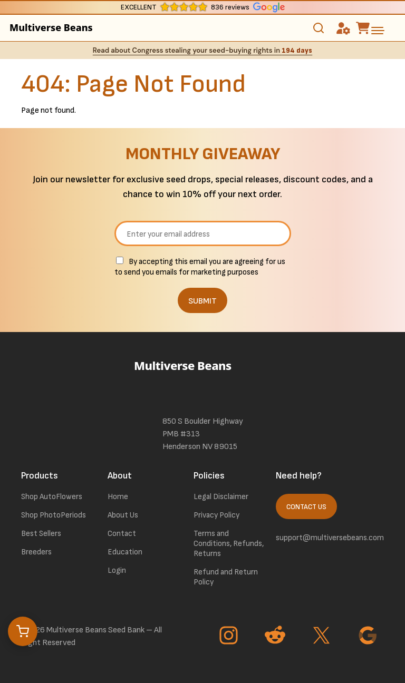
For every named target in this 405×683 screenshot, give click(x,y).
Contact (122, 534)
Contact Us (306, 507)
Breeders (36, 552)
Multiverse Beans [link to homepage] (51, 27)
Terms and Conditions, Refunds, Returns (229, 544)
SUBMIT (202, 301)
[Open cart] (22, 631)
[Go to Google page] (369, 636)
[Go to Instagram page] (230, 636)
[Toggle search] (318, 27)
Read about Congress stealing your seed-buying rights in (202, 50)
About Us (123, 515)
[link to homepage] (202, 380)
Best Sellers (41, 534)
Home (118, 497)
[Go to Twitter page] (322, 636)
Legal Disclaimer (221, 497)
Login (117, 570)
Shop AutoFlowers (51, 497)
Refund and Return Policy (226, 577)
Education (125, 552)
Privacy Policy (216, 515)
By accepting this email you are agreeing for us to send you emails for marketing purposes (199, 267)
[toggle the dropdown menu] (377, 30)
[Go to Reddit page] (276, 636)
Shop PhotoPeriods (53, 515)
